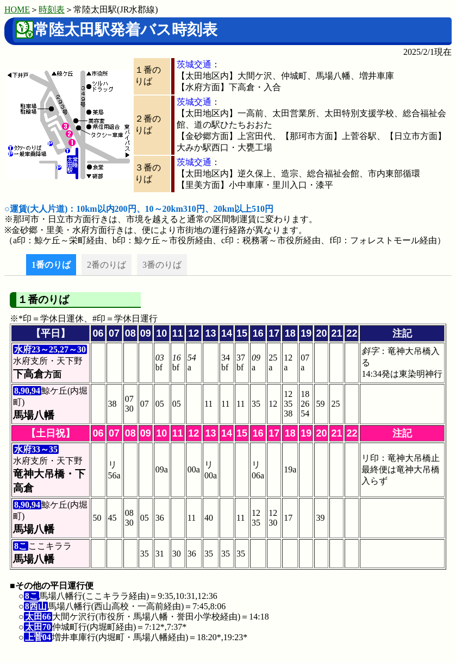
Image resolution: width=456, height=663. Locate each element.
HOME (17, 9)
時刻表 (52, 9)
